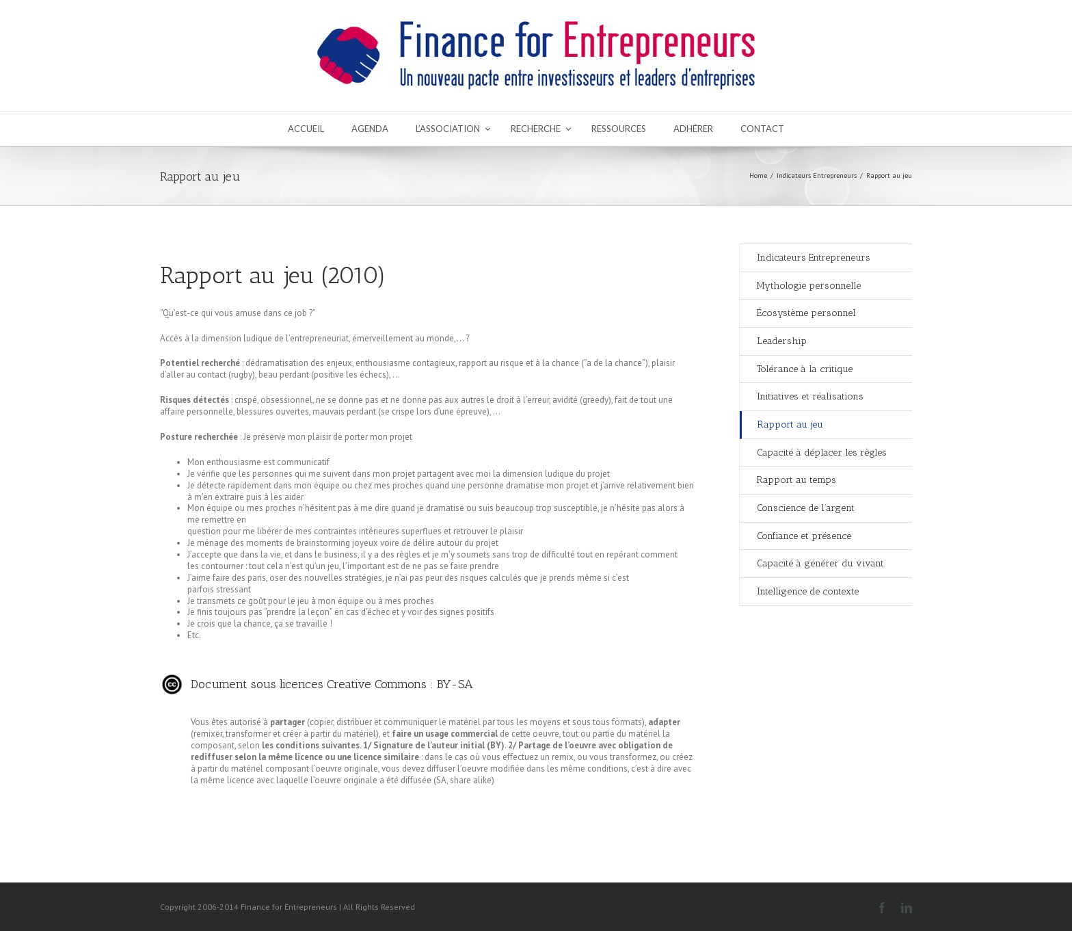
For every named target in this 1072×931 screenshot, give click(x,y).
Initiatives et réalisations (810, 396)
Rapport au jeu (790, 424)
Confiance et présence (804, 536)
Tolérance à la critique (805, 369)
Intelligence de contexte (808, 591)
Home (758, 175)
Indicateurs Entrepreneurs (817, 175)
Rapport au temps (796, 480)
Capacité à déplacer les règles (822, 452)
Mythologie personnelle (809, 285)
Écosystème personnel (806, 313)
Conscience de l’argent (806, 508)
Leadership (782, 341)
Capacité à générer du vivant (820, 563)
